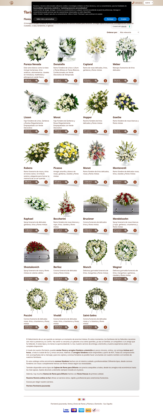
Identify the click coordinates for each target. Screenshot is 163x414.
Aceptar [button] (123, 19)
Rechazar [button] (110, 19)
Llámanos (137, 3)
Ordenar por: (112, 32)
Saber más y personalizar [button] (45, 19)
